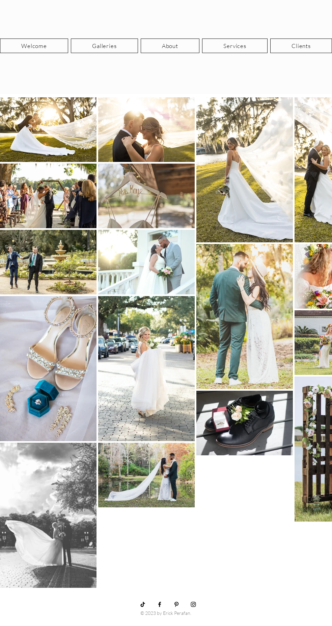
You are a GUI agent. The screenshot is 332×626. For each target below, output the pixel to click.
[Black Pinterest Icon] (176, 604)
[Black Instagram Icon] (193, 604)
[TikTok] (142, 604)
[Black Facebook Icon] (159, 604)
